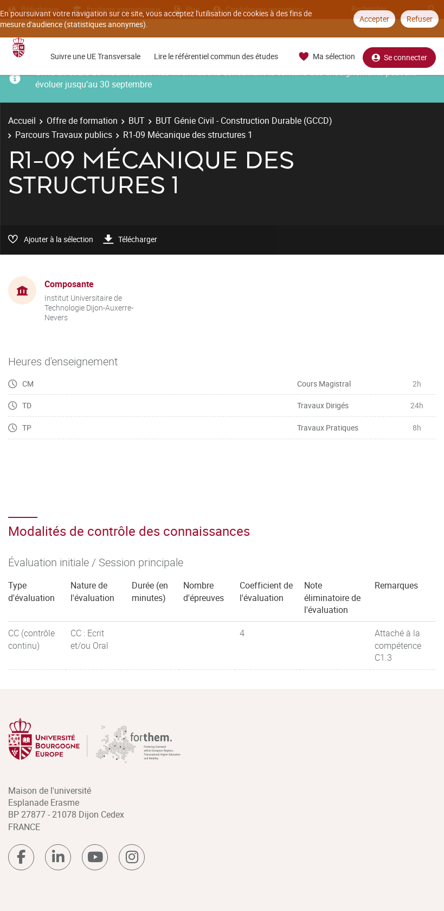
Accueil (22, 120)
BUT (136, 120)
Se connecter (399, 57)
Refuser (420, 19)
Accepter (374, 19)
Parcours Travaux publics (63, 135)
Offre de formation (82, 120)
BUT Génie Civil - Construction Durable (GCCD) (244, 120)
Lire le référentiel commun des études (216, 56)
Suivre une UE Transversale (95, 56)
